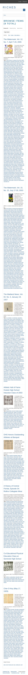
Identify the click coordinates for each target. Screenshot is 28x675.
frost (15, 335)
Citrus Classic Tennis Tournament (17, 77)
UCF (17, 170)
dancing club (16, 618)
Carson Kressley (7, 222)
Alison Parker (8, 411)
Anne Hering (19, 211)
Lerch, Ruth (16, 633)
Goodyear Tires (7, 338)
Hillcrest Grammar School (9, 628)
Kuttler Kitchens (11, 126)
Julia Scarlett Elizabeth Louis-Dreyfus (11, 119)
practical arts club (10, 645)
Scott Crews (9, 155)
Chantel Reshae (10, 75)
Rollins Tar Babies (20, 537)
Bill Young (11, 68)
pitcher (10, 421)
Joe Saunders (6, 116)
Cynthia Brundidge (14, 459)
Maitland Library (7, 354)
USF (22, 174)
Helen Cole (8, 519)
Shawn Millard (12, 157)
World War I (8, 547)
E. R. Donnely (11, 512)
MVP (8, 470)
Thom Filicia (19, 281)
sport (18, 370)
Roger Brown (18, 150)
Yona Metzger (21, 180)
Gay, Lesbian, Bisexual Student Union (14, 102)
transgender (15, 169)
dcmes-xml (11, 664)
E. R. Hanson (20, 331)
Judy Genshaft (21, 118)
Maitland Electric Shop (15, 351)
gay (13, 96)
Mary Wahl (16, 356)
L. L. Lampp (21, 346)
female (21, 577)
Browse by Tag (13, 28)
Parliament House (7, 145)
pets (4, 146)
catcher (5, 413)
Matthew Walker (20, 257)
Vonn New (14, 177)
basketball (6, 412)
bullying (14, 71)
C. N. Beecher (20, 325)
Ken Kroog (11, 417)
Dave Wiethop (14, 227)
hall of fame (21, 415)
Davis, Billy (22, 618)
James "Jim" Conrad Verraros (17, 111)
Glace (21, 622)
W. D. (18, 544)
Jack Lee (10, 344)
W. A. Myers (19, 374)
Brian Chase (19, 219)
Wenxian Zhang (16, 545)
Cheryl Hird (16, 456)
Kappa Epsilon (10, 523)
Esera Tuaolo (6, 234)
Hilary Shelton (6, 239)
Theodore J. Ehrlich (15, 543)
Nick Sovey (12, 141)
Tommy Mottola (7, 169)
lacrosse (15, 417)
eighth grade (9, 621)
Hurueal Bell (19, 463)
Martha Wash (13, 255)
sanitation (11, 370)
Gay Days (8, 99)
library (10, 347)
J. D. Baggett (21, 342)
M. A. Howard (13, 348)
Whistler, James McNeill (8, 653)
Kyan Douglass (17, 249)
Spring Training (17, 540)
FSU (18, 415)
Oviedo (11, 420)
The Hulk (8, 281)
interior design (6, 110)
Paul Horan (10, 263)
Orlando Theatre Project (8, 262)
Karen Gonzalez (17, 120)
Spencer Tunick (7, 158)
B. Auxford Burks (11, 320)
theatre (5, 166)
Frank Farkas (20, 95)
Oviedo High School (18, 420)
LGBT (11, 127)
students (17, 541)
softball (15, 423)
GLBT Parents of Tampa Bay (13, 103)
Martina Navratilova (16, 131)
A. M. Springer (14, 317)
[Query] (14, 10)
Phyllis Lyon (18, 265)
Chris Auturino (10, 458)
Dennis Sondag (13, 460)
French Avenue (7, 578)
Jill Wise (21, 416)
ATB (17, 64)
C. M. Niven (14, 325)
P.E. (20, 578)
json (14, 664)
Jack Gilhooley (15, 243)
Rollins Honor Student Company (10, 537)
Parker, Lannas (18, 643)
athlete (17, 411)
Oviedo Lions (6, 421)
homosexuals (12, 108)
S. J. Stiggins (6, 370)
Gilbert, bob (11, 622)
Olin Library (13, 529)
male (16, 578)
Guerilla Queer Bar (7, 238)
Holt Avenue (13, 519)
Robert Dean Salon (10, 271)
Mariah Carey (16, 130)
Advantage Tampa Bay (14, 61)
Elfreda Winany (18, 512)
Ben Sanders (12, 66)
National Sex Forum (11, 261)
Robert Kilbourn (20, 366)
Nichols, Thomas (12, 640)
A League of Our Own (16, 60)
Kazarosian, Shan (7, 632)
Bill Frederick (6, 68)
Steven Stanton (20, 278)
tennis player (20, 581)
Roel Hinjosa (12, 150)
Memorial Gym (15, 636)
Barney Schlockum (16, 214)
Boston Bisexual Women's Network (14, 218)
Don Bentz (15, 231)
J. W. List (21, 520)
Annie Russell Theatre (10, 502)
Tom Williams (8, 282)
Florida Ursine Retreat (12, 95)
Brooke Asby (10, 412)
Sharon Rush (16, 276)
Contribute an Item (15, 673)
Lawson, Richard (10, 633)
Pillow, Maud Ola (16, 644)
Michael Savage (13, 258)
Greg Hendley (19, 462)
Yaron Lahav (11, 180)
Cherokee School (15, 617)
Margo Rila (8, 255)
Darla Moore (17, 508)
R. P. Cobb (16, 365)
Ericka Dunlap (10, 92)
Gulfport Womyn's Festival (12, 106)
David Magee (18, 84)
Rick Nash (9, 473)
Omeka (23, 673)
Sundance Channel (9, 161)
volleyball (12, 427)
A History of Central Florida (11, 501)
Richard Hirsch (7, 270)
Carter (15, 614)
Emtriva (14, 232)
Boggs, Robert (16, 613)
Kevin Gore (6, 249)
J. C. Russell (15, 342)
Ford (8, 622)
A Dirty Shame (9, 60)
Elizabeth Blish (9, 513)
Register (25, 1)
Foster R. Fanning (11, 334)
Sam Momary (19, 473)
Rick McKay (18, 270)
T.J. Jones (21, 161)
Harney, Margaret (9, 627)
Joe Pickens (20, 115)
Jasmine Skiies (12, 112)
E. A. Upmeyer (17, 330)
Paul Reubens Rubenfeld (18, 263)
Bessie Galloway (17, 321)
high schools (13, 463)
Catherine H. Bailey (10, 505)
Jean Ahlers (6, 246)
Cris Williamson (21, 79)
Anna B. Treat (6, 319)
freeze (5, 335)
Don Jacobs (18, 460)
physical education (7, 579)
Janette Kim (6, 112)
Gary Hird (12, 462)
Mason (8, 527)
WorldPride (6, 180)
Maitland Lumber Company (16, 354)
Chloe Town (6, 76)
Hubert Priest (11, 416)
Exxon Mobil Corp (13, 234)
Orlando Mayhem (7, 143)
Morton (11, 527)
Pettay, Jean (9, 644)
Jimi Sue (15, 115)
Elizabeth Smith (7, 332)
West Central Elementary (17, 652)
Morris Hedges (15, 469)
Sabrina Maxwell (10, 153)
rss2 (21, 664)
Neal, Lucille (20, 639)
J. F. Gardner (6, 343)
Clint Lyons (6, 79)
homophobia (18, 107)
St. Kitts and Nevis (14, 158)
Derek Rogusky (12, 230)
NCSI (9, 419)
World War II (13, 547)
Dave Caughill (6, 460)
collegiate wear (19, 506)
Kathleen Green (7, 466)
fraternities (9, 516)
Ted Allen (21, 280)
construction (6, 330)
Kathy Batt (12, 466)
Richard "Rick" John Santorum (15, 269)
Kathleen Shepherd (17, 523)
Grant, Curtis (11, 625)
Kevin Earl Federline (12, 123)
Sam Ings (21, 153)
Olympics (8, 420)
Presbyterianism (17, 363)
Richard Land (12, 270)
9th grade (17, 609)
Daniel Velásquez (11, 508)
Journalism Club (7, 631)
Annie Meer (18, 319)
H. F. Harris (15, 517)
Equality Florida (11, 91)
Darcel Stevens (16, 81)
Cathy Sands (9, 73)
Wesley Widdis (17, 377)
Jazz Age (20, 521)
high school (6, 416)
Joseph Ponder (21, 344)
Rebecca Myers (7, 150)
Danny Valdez (13, 226)
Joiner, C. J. (10, 629)
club (21, 328)
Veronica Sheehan (7, 478)
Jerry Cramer (16, 114)
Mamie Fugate (11, 356)
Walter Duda (16, 427)
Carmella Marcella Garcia (9, 72)
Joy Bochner (15, 118)
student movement (11, 541)
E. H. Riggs (6, 512)
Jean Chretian (11, 246)
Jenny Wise (16, 416)
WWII (20, 547)
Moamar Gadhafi (7, 259)
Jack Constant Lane (8, 521)
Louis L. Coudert (7, 348)
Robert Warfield (7, 536)
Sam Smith (16, 273)
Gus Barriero (20, 106)
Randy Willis (14, 471)
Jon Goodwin (6, 417)
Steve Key (9, 424)
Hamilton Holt (20, 517)
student (13, 424)
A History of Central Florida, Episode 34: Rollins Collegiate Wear (13, 488)
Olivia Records (18, 141)
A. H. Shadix (8, 317)
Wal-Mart (11, 285)
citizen (20, 617)
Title (9, 35)
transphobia (13, 284)
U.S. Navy (9, 544)
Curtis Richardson (12, 80)
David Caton (16, 83)
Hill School (10, 340)
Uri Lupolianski (17, 174)
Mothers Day (6, 639)
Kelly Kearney (18, 466)
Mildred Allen (9, 469)
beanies (18, 504)
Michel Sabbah (10, 134)
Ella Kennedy (13, 332)
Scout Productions (20, 274)
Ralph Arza (21, 149)
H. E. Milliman (13, 339)
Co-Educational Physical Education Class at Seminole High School (13, 556)
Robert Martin (17, 271)
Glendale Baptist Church (17, 236)
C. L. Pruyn (9, 325)
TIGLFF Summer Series (17, 168)
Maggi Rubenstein (16, 254)
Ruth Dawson (6, 539)
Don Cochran (11, 330)
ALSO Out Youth (13, 62)
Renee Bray (6, 269)
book (9, 323)
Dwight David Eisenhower (18, 510)
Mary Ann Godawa (12, 257)
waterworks (6, 377)
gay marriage (13, 99)
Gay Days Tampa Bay (17, 235)
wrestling (10, 428)
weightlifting (6, 428)
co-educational (12, 577)
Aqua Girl (18, 62)
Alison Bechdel (7, 211)
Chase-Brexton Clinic (18, 75)
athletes (5, 504)
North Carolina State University (17, 419)
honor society (17, 628)
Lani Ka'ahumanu (9, 250)
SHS (8, 581)
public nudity (11, 147)
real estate (14, 366)
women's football (17, 178)
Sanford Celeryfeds (13, 539)
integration (6, 520)
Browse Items (14, 671)
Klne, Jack (13, 632)
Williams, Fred (19, 655)
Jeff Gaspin (17, 246)
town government (12, 374)
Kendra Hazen (9, 524)
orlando (13, 361)
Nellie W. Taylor (12, 359)
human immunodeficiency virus (13, 242)
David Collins (20, 227)
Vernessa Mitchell (17, 176)
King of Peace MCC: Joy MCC (12, 124)
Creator (12, 35)
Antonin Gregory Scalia (15, 212)
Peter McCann (17, 532)
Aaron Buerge (9, 208)
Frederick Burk (6, 96)
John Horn (22, 465)
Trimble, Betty (17, 651)
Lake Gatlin (18, 632)
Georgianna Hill (12, 336)
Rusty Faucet (16, 151)
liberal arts (10, 525)
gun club (17, 338)
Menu (5, 15)
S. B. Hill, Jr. (21, 369)
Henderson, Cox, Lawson (19, 627)
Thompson (6, 651)
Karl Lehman (6, 346)
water (21, 375)
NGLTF (7, 141)
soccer (12, 423)
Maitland (13, 350)
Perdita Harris (13, 265)
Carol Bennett (6, 327)
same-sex (6, 154)
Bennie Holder (15, 215)
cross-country (18, 413)
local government (19, 347)
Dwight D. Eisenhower (8, 510)
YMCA (11, 656)
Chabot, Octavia (10, 616)
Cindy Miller (15, 224)
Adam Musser (11, 209)
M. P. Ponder (8, 350)
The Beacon (19, 164)
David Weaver (20, 85)
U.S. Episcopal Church (10, 170)
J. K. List (16, 520)
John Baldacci (12, 116)
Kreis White (11, 249)
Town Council (6, 374)
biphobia (12, 216)
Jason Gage (17, 112)
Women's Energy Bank (8, 288)
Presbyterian (11, 363)
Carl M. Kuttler (19, 71)
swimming (17, 424)
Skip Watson (8, 277)
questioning (6, 149)
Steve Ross (20, 158)
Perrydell (11, 532)
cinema (8, 77)
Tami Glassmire (20, 475)
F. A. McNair (18, 332)
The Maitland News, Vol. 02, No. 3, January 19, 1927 (13, 297)
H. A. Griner (21, 338)
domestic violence (13, 87)
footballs (5, 516)
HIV (9, 107)
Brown (12, 614)
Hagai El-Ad (6, 107)
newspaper (6, 640)
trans (11, 169)
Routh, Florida (6, 647)
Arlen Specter (9, 214)
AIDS (21, 61)
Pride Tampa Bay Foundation (14, 266)
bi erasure (21, 215)
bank (23, 320)
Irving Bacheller (11, 520)
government (12, 338)
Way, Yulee (9, 652)
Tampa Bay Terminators (8, 162)
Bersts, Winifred (10, 612)
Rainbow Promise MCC (13, 149)
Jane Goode (14, 344)
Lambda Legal (17, 126)
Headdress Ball (15, 238)
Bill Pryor (8, 216)
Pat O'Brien (13, 145)
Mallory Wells (10, 130)
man (18, 578)
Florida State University (8, 415)
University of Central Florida (9, 173)
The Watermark (21, 165)
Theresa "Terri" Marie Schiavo (13, 166)
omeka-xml (18, 664)
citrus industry (17, 328)
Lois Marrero (10, 253)
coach (14, 413)
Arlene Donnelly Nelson (11, 64)
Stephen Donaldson (13, 278)
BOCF (5, 69)
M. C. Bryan (19, 348)
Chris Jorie (10, 224)
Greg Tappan (10, 104)
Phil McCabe (8, 146)
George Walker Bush (8, 236)
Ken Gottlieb (17, 122)
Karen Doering (11, 120)
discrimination (6, 87)
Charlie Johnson (10, 456)
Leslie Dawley (6, 127)
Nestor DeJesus (18, 261)
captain (15, 412)
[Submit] (24, 10)
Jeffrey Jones (10, 247)
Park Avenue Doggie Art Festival (17, 143)
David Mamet (6, 228)
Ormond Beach (20, 531)
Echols (5, 621)
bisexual (20, 68)
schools (17, 474)
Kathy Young (11, 122)
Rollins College (13, 536)
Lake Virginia (15, 524)
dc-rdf (7, 664)
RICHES (9, 7)
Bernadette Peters (19, 66)
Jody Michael (9, 465)
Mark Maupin (8, 467)
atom (5, 664)
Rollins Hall (19, 536)
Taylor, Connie (20, 648)
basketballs (14, 504)
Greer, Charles (17, 625)
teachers (5, 649)
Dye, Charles (20, 620)
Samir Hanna (10, 154)
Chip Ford (17, 505)
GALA (11, 96)
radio (20, 365)
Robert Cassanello (11, 535)
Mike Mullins (19, 467)
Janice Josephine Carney (13, 245)
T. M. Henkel (11, 371)
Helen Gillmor (21, 238)
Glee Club (18, 336)
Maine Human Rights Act (15, 129)
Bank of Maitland (7, 321)
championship (10, 413)
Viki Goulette (14, 478)
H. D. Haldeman (7, 339)
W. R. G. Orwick (16, 375)
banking (12, 321)
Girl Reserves (17, 622)
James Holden (15, 521)
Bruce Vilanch (13, 220)
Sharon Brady (6, 157)
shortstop (8, 423)
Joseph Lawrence (8, 118)
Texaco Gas (6, 373)
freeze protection (10, 335)
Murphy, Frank (12, 639)
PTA (22, 363)
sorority (9, 540)
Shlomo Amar (18, 157)
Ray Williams (19, 421)
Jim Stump (11, 115)
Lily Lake (14, 347)
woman (5, 582)
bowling (13, 69)
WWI (18, 547)
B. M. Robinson (18, 320)
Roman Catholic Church (8, 151)
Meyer (19, 636)
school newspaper (16, 647)
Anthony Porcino (7, 212)
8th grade (12, 609)
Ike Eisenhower (19, 519)
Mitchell (7, 637)
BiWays (19, 216)
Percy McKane (6, 532)
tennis (15, 164)
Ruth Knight (10, 369)
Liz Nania (5, 253)
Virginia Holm (13, 544)
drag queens (11, 88)
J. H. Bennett (11, 343)
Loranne (22, 127)
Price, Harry (17, 645)
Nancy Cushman (16, 527)
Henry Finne (8, 463)
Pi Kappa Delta (11, 533)
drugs (15, 88)
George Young (15, 516)
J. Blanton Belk (10, 342)
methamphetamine (17, 133)
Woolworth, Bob (7, 656)
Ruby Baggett (12, 367)
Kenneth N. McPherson (13, 346)
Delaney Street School (12, 620)
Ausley (20, 64)
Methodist (6, 358)
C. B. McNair (17, 324)
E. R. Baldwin (14, 331)
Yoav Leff (16, 180)
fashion (21, 514)
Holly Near (13, 107)
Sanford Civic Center (11, 474)
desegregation (9, 509)
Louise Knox (15, 253)
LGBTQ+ (14, 127)
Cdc (13, 73)
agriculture (20, 317)
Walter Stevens (9, 545)
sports (11, 475)
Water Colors (11, 178)
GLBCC (5, 103)
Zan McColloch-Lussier (17, 288)
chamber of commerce (14, 327)
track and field (12, 425)
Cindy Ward (15, 458)
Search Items (19, 28)
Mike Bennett (15, 134)
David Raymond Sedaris (12, 85)
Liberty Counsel (21, 251)
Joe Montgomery (16, 465)
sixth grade (8, 648)
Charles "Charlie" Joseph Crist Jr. (14, 223)
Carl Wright (19, 412)
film (8, 93)
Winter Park (9, 378)
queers (21, 147)
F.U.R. (15, 92)
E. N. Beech (8, 331)
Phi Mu (21, 532)
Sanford (5, 474)
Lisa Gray (18, 127)
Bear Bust (17, 65)
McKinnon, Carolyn (7, 636)
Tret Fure (20, 169)
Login (20, 1)
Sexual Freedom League (8, 276)
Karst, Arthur (20, 631)
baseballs (9, 504)
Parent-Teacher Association (9, 362)
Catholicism (16, 72)
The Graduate (14, 165)
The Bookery (11, 373)
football (14, 415)
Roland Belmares (10, 273)
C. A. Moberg (11, 324)
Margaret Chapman (16, 525)
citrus (13, 328)
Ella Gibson (15, 513)
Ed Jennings (9, 89)
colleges (13, 506)
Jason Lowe (21, 245)
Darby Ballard (18, 226)
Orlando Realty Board (19, 361)
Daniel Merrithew (9, 81)
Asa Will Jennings (19, 502)
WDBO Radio (11, 377)
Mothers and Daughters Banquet (16, 637)
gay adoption (17, 96)
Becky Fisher (9, 215)
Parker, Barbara (12, 643)
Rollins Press (6, 367)
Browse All (6, 28)
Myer (16, 639)
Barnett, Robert (20, 610)
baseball (21, 411)
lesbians (22, 126)
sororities (5, 540)
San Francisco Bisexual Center (10, 274)
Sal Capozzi (16, 153)
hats (4, 519)
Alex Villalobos (19, 209)
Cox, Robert (11, 618)
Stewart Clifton (6, 280)
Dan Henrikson (21, 224)
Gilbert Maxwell (9, 517)
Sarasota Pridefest (17, 154)
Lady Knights (20, 417)
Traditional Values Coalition (17, 282)
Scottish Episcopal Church (18, 155)
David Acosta (11, 83)
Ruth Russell (15, 369)
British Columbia (7, 220)
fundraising (18, 335)
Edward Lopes (15, 89)
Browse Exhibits (6, 673)
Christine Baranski (12, 76)
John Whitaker (21, 247)
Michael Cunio (6, 258)
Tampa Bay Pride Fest (14, 280)
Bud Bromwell (19, 220)
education (18, 577)
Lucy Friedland (10, 254)
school (15, 370)
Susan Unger (16, 161)
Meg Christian (10, 133)
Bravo (9, 219)
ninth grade (18, 640)
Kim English (19, 123)
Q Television (16, 147)
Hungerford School (16, 340)
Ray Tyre (19, 471)
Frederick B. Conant (19, 334)
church (10, 328)
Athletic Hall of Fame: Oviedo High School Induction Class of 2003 (13, 390)
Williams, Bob (6, 655)
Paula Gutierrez (7, 265)
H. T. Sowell (19, 339)
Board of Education (9, 613)
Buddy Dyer (9, 71)
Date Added (16, 35)
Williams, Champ (13, 655)
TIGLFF (10, 168)
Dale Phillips (20, 459)
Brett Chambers (14, 219)
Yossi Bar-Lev (6, 181)
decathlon (6, 620)
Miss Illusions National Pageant (14, 135)
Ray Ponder (9, 366)
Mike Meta (14, 467)
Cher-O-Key (16, 616)
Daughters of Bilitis (7, 227)
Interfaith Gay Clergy (20, 108)
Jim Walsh (16, 247)
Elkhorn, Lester (15, 621)
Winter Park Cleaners (17, 378)
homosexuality (6, 108)
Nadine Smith (10, 137)
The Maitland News (18, 373)
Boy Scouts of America (14, 323)
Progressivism (17, 533)
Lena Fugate (6, 347)
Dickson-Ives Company (17, 509)
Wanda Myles (12, 286)
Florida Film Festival (13, 93)
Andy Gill (14, 411)
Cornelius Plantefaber (13, 79)
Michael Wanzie (20, 258)
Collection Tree (6, 671)
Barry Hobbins (11, 65)
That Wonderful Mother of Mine (16, 649)
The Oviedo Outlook (10, 477)
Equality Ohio (17, 91)
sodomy (13, 277)
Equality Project (19, 232)
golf (15, 462)
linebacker (6, 419)
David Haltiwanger (11, 84)
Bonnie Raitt (9, 69)
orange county (9, 641)
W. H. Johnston (9, 375)
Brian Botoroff (18, 69)
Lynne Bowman (7, 129)
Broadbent (8, 614)
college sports (9, 506)
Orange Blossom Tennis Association (14, 142)
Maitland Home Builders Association (14, 352)
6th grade (8, 609)
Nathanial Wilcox (16, 137)
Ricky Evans (13, 473)
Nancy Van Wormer (13, 470)
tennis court (19, 371)
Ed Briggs (19, 88)
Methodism (21, 356)
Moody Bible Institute (12, 358)
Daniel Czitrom (7, 226)
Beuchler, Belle (17, 612)
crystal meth (6, 80)
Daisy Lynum (19, 80)
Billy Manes (16, 68)
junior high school (14, 631)
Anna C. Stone (12, 319)
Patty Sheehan (19, 145)
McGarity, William (17, 635)
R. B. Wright (11, 365)
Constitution (6, 618)
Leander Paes (6, 251)
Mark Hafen (10, 131)
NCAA (17, 528)
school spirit (20, 539)
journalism (18, 629)
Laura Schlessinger (17, 250)
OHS (5, 420)
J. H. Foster (17, 343)
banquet (15, 610)
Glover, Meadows (11, 624)
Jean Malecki (11, 114)
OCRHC (9, 529)
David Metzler (12, 228)
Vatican (11, 176)
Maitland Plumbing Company (9, 355)
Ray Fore (14, 421)
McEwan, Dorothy (10, 635)
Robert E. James (18, 535)
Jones (14, 629)
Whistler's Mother (17, 653)
